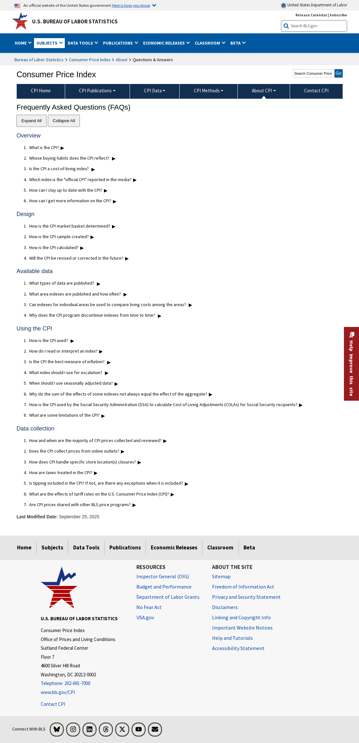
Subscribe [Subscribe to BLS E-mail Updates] (338, 15)
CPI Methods (207, 91)
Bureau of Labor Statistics (39, 60)
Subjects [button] (47, 43)
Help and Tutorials (232, 638)
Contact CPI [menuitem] (316, 91)
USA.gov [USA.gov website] (145, 617)
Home (24, 547)
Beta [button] (236, 43)
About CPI (262, 91)
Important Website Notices (242, 627)
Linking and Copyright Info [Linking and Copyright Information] (241, 617)
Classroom (220, 547)
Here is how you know (131, 5)
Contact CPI (53, 704)
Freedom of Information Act (243, 586)
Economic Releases (174, 547)
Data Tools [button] (81, 43)
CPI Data (153, 91)
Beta (249, 547)
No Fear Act (149, 607)
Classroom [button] (208, 43)
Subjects (52, 547)
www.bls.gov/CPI (58, 692)
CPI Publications (95, 91)
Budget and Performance (164, 586)
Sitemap (221, 576)
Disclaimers (225, 607)
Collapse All (64, 120)
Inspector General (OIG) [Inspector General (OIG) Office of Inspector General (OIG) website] (162, 576)
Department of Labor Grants (168, 597)
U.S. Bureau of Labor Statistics (75, 21)
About (121, 60)
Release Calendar (311, 15)
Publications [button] (118, 43)
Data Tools (86, 547)
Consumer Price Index (89, 60)
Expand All (31, 120)
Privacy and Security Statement (246, 597)
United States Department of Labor (314, 5)
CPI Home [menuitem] (41, 91)
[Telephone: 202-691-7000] (84, 683)
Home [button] (21, 43)
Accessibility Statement (238, 648)
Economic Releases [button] (164, 43)
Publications (125, 547)
